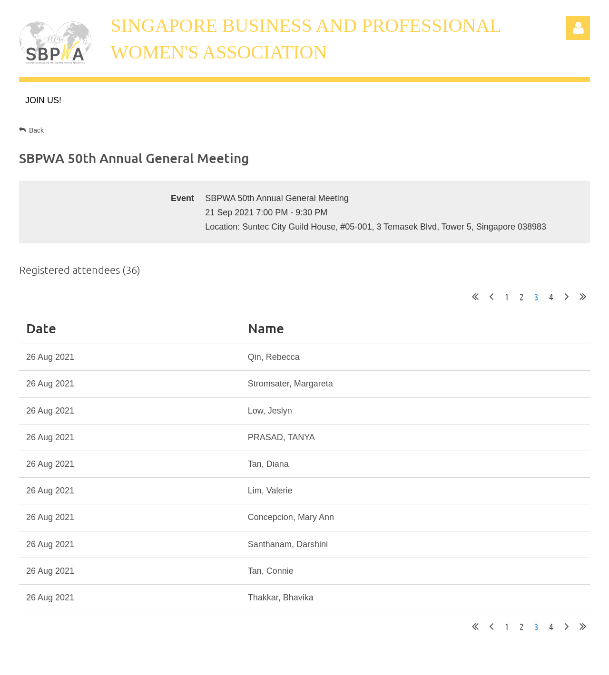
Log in (578, 28)
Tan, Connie (271, 571)
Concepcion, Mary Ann (291, 517)
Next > (566, 296)
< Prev (491, 296)
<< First (475, 296)
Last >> (583, 296)
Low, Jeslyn (270, 410)
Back (36, 130)
